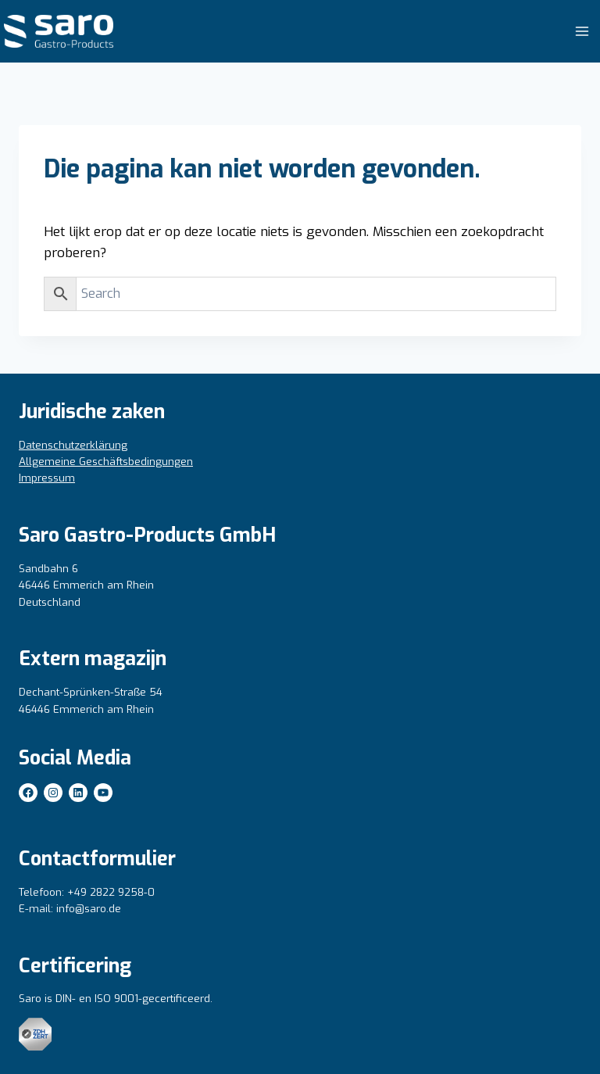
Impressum (47, 478)
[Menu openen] (581, 31)
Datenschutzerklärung (73, 445)
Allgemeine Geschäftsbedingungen (106, 461)
